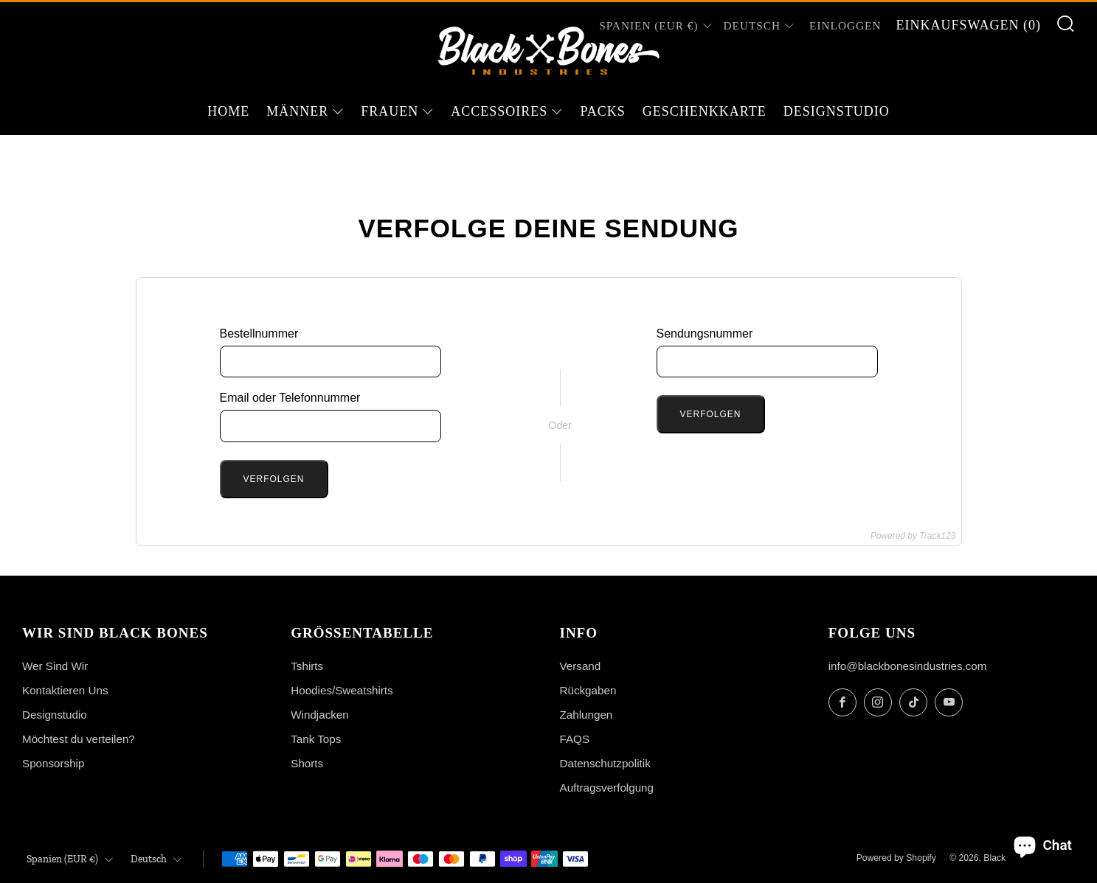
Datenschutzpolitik (605, 763)
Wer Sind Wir (55, 666)
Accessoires (499, 111)
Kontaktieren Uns (65, 690)
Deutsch (752, 25)
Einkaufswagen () (968, 25)
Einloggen (845, 25)
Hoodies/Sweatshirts (341, 690)
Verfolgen (274, 479)
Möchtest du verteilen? (78, 739)
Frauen (389, 111)
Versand (580, 666)
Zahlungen (586, 714)
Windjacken (320, 714)
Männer (297, 111)
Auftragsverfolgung (607, 787)
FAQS (575, 739)
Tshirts (307, 666)
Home (228, 111)
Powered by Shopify (896, 858)
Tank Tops (316, 739)
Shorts (307, 763)
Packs (602, 111)
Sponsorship (53, 763)
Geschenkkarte (704, 111)
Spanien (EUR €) (70, 859)
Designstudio (836, 111)
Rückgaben (588, 690)
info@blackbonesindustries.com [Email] (907, 666)
